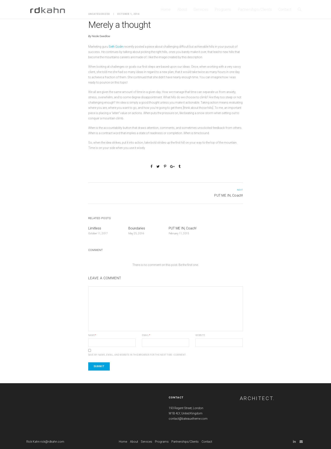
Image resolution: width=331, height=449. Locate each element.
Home (166, 9)
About (182, 9)
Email (146, 335)
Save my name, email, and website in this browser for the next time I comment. (137, 355)
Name (92, 335)
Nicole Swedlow (101, 36)
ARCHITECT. (257, 398)
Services (201, 9)
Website (200, 335)
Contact (284, 9)
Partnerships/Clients (255, 9)
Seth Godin (115, 46)
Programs (223, 9)
